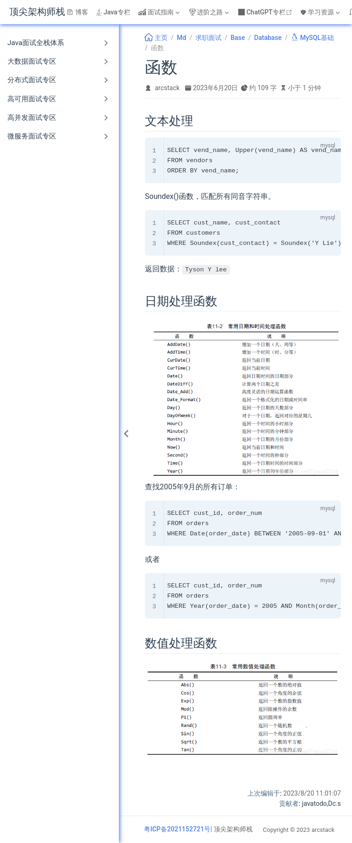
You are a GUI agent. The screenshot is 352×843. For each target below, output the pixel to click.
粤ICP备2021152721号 (177, 829)
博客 (77, 12)
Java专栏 (113, 12)
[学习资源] (321, 12)
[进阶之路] (210, 12)
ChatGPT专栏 (266, 12)
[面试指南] (159, 12)
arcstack (167, 88)
